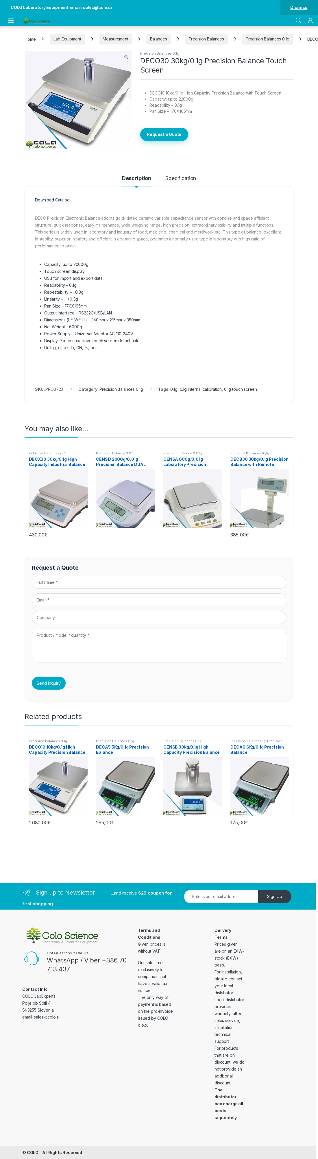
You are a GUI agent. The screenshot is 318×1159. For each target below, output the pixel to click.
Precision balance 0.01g (115, 453)
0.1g (173, 389)
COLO (32, 1152)
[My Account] (310, 20)
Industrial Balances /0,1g (48, 453)
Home (30, 38)
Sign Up (274, 896)
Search (298, 20)
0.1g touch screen (240, 389)
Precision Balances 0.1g (267, 38)
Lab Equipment (67, 38)
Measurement (115, 38)
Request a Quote (164, 134)
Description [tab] (136, 178)
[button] (126, 57)
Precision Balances (206, 38)
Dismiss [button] (298, 7)
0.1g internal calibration (201, 389)
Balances (158, 38)
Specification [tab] (180, 178)
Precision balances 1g (247, 741)
